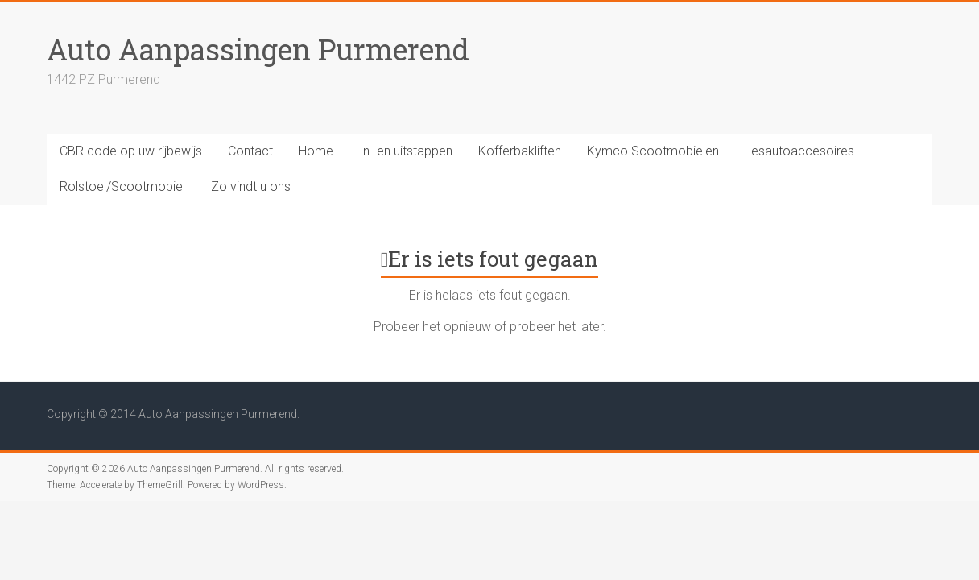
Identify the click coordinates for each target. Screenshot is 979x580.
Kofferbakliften (519, 151)
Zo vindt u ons (251, 186)
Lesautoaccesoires (799, 151)
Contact (250, 151)
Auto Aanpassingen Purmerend (258, 49)
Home (316, 151)
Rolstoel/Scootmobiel (122, 186)
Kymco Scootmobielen (653, 151)
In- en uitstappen (405, 151)
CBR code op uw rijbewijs (131, 151)
